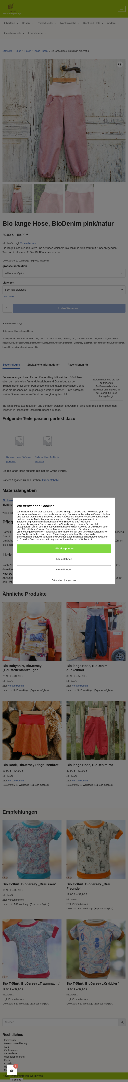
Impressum (71, 580)
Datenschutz (58, 580)
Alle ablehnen (64, 559)
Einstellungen (64, 569)
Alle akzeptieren (64, 548)
